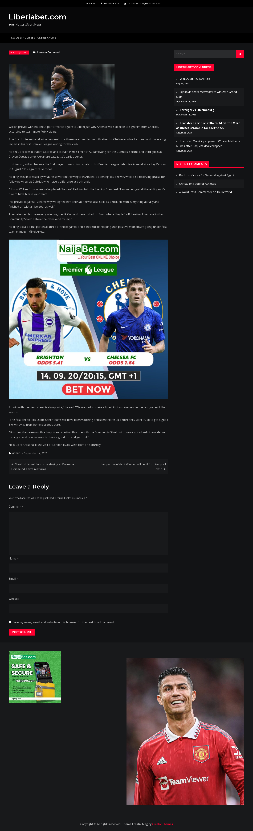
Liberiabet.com (38, 16)
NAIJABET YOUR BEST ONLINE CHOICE (33, 37)
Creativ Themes (162, 824)
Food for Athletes (204, 184)
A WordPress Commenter (195, 192)
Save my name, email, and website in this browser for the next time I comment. (64, 622)
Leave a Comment (48, 52)
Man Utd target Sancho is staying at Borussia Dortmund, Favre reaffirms (42, 466)
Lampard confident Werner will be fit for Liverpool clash (133, 466)
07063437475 (110, 3)
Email (13, 579)
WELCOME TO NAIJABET (196, 79)
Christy (183, 184)
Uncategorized (18, 52)
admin (16, 453)
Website (14, 599)
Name (14, 558)
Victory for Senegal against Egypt (212, 175)
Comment (16, 506)
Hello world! (224, 192)
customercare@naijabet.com (142, 3)
